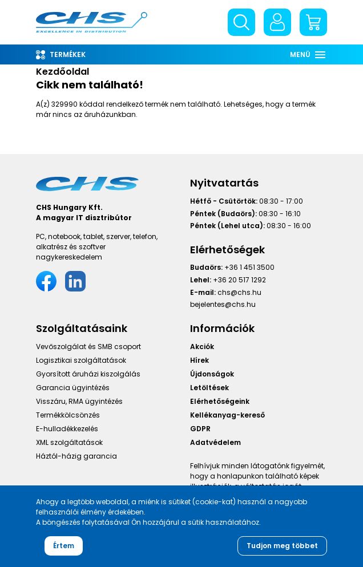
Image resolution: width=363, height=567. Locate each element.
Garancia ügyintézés (73, 388)
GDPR (200, 429)
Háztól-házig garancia (76, 456)
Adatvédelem (215, 443)
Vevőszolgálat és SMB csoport (88, 347)
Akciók (202, 347)
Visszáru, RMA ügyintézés (79, 402)
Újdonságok (212, 374)
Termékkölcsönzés (68, 415)
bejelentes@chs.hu (223, 304)
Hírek (199, 361)
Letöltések (209, 388)
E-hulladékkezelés (67, 429)
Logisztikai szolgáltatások (81, 361)
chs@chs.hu (239, 292)
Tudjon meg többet (282, 545)
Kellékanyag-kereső (227, 415)
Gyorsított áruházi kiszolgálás (88, 374)
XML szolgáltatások (69, 443)
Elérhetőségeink (219, 402)
